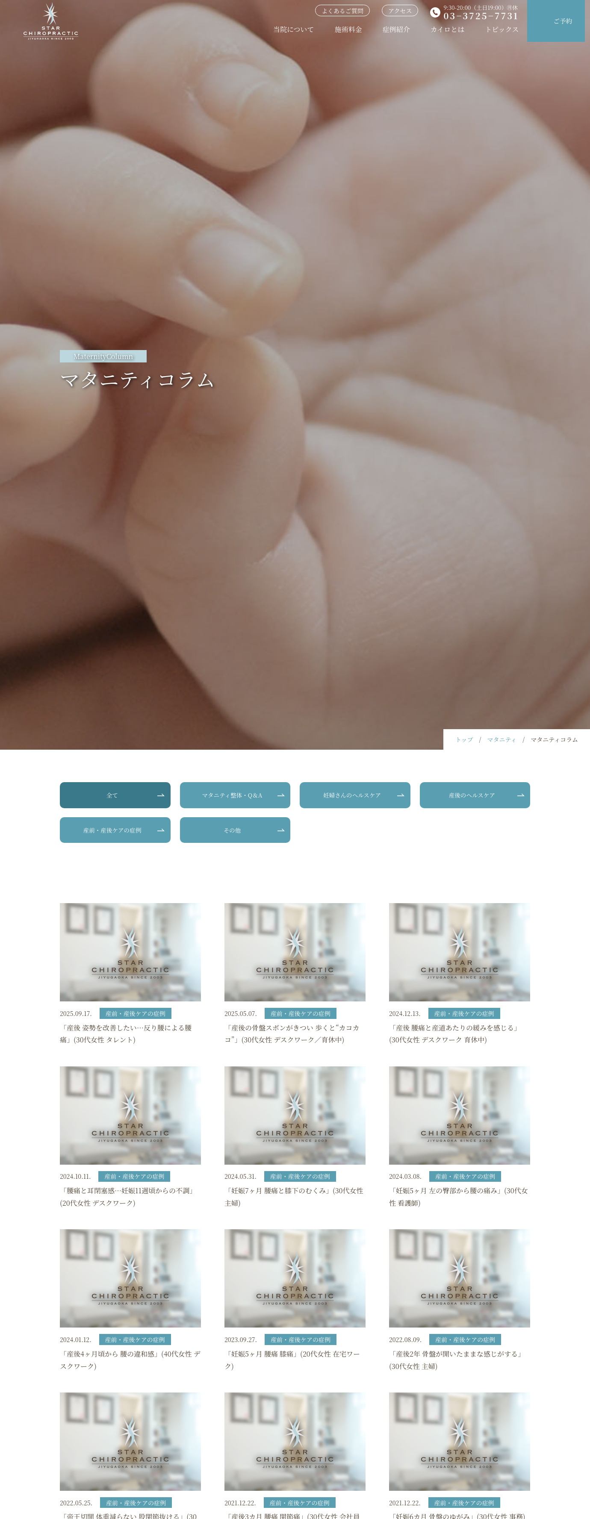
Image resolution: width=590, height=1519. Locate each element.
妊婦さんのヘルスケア (352, 795)
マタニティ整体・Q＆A (232, 795)
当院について (295, 29)
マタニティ (501, 739)
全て (112, 795)
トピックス (503, 29)
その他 (232, 831)
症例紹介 (397, 29)
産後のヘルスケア (472, 795)
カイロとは (448, 29)
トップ (464, 739)
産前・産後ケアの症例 (112, 831)
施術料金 (349, 29)
